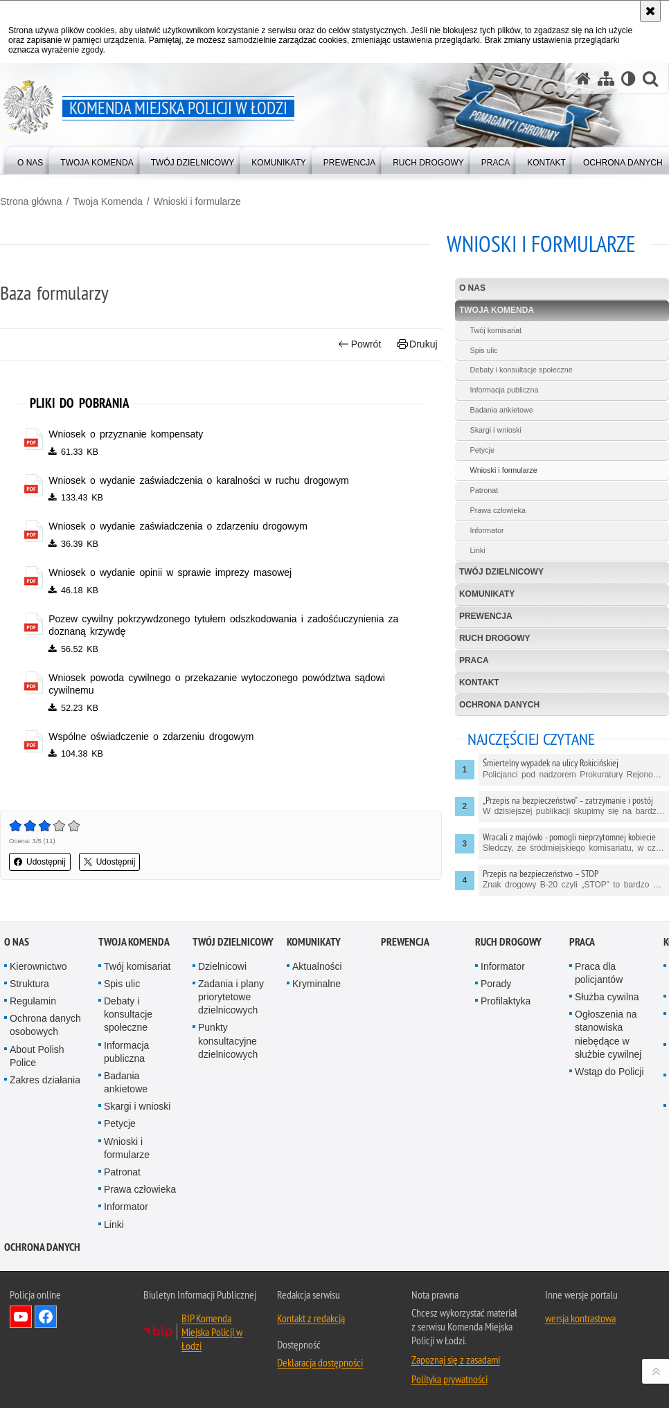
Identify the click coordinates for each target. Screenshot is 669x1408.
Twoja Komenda (107, 201)
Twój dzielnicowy (501, 572)
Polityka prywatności (449, 1379)
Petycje (482, 450)
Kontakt (479, 682)
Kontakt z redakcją (311, 1318)
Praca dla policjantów (599, 973)
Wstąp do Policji (609, 1071)
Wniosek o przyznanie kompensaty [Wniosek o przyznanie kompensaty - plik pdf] (125, 434)
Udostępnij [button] (40, 862)
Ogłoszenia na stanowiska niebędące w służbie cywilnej (608, 1034)
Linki (477, 550)
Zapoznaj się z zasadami (455, 1359)
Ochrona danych (499, 705)
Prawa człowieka (497, 510)
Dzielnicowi (222, 966)
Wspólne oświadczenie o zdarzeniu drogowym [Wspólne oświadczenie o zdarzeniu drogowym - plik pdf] (150, 736)
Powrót (359, 344)
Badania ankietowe (501, 410)
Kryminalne (316, 983)
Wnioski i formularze (197, 201)
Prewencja (485, 616)
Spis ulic (483, 350)
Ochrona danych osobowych (45, 1025)
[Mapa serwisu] (606, 78)
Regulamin (33, 1001)
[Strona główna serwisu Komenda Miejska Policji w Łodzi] (583, 78)
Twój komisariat (495, 330)
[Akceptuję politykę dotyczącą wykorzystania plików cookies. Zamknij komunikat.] (650, 11)
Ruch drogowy (494, 638)
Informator (486, 530)
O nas (472, 288)
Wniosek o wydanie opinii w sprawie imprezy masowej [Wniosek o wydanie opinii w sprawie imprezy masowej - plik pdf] (170, 572)
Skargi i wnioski (495, 430)
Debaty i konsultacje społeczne (521, 369)
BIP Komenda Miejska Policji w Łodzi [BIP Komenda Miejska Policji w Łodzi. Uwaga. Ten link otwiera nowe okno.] (211, 1332)
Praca (474, 660)
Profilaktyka (505, 1001)
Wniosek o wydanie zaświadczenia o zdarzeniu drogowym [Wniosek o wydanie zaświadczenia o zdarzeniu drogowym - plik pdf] (177, 526)
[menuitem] (30, 159)
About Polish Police (37, 1056)
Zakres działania (45, 1079)
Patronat (484, 490)
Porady (496, 983)
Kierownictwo (38, 966)
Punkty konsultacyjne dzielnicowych (228, 1040)
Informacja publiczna (504, 390)
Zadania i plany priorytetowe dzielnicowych (231, 997)
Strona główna (31, 201)
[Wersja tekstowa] (628, 78)
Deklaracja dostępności (320, 1362)
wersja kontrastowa (580, 1318)
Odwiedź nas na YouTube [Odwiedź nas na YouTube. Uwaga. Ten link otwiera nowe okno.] (21, 1317)
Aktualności (317, 966)
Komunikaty (487, 594)
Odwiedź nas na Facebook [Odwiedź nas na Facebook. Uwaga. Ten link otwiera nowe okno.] (46, 1317)
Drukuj (417, 344)
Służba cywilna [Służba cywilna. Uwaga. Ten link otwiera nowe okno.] (607, 996)
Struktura (29, 983)
